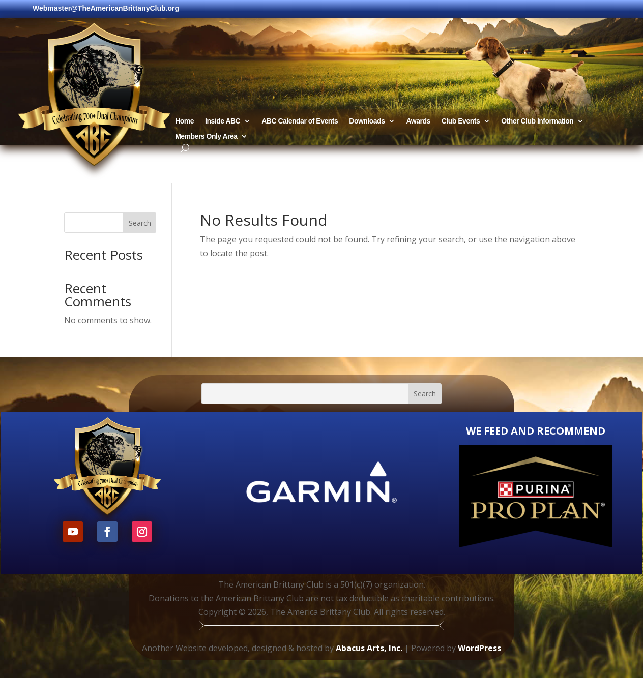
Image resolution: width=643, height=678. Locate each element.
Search (140, 223)
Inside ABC (222, 121)
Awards (418, 121)
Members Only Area (206, 136)
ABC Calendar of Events (299, 121)
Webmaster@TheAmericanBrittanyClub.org (106, 8)
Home (184, 121)
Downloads (367, 121)
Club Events (461, 121)
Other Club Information (537, 121)
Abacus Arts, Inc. (369, 648)
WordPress (479, 648)
